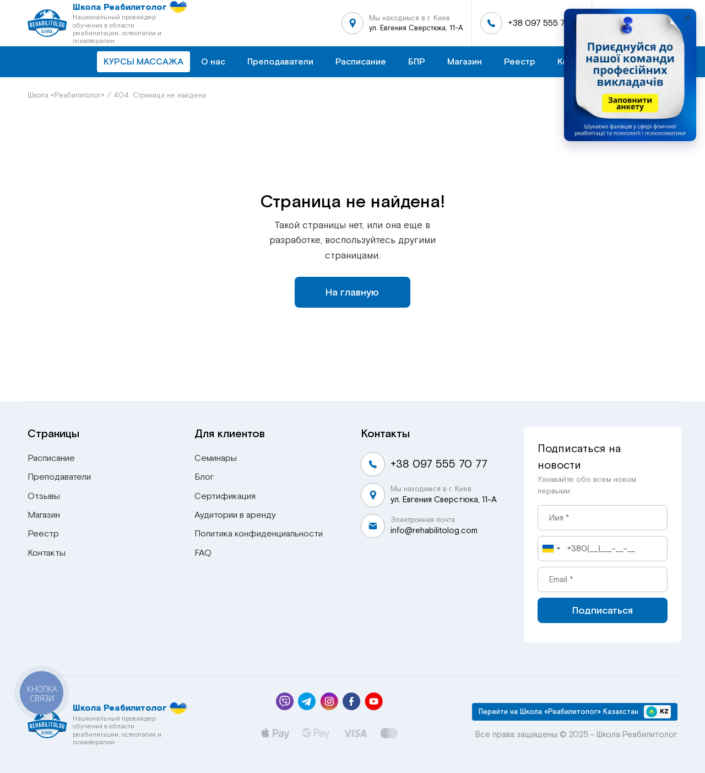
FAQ (203, 553)
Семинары (215, 458)
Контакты (47, 553)
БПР (416, 61)
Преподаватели (280, 61)
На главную (352, 292)
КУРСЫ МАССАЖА (143, 61)
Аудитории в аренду (235, 514)
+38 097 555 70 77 (545, 23)
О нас (213, 61)
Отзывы (44, 496)
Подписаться (602, 610)
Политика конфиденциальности (258, 533)
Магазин (464, 61)
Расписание (360, 61)
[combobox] (550, 548)
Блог (204, 476)
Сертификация (225, 496)
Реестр (519, 61)
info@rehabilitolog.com (434, 530)
